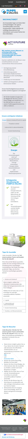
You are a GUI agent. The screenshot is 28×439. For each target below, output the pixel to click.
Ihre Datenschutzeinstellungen (14, 434)
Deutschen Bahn (9, 358)
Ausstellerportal (20, 2)
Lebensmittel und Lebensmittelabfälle (8, 304)
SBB (5, 355)
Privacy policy (14, 428)
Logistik (7, 300)
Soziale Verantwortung (11, 308)
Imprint (14, 430)
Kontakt (10, 2)
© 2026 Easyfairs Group (6, 427)
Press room (14, 427)
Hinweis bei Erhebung (8, 437)
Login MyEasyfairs (6, 6)
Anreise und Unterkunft (11, 279)
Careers (20, 427)
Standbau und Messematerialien (13, 311)
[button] (25, 11)
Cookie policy (22, 428)
